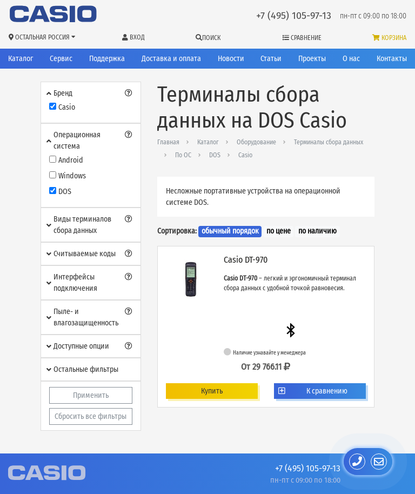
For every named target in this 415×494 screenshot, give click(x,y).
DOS (214, 155)
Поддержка (107, 58)
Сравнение (302, 38)
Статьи (271, 58)
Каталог (20, 58)
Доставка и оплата (171, 58)
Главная (168, 142)
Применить (91, 395)
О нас (351, 58)
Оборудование (256, 142)
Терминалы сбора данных (328, 142)
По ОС (183, 155)
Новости (231, 58)
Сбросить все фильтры (90, 416)
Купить (212, 391)
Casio (245, 155)
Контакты (392, 58)
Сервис (61, 58)
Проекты (312, 58)
